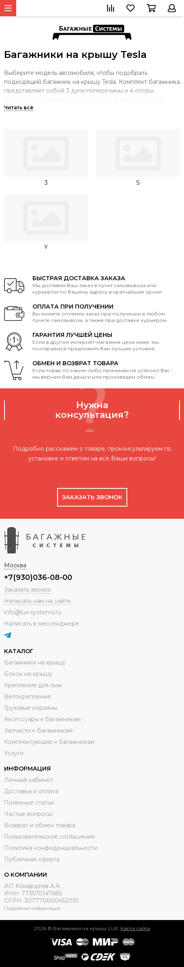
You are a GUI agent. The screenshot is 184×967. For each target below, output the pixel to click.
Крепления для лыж (33, 685)
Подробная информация (32, 908)
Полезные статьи (29, 802)
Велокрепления (27, 696)
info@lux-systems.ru (32, 612)
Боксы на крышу (28, 673)
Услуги (14, 753)
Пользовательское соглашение (49, 836)
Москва (15, 565)
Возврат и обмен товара (39, 825)
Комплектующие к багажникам (49, 741)
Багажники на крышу (35, 662)
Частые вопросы (28, 814)
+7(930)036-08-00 (38, 577)
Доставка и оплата (31, 791)
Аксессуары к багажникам (42, 719)
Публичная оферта (32, 859)
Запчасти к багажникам (38, 730)
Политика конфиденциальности (51, 848)
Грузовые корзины (30, 707)
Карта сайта (135, 928)
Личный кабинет (28, 780)
